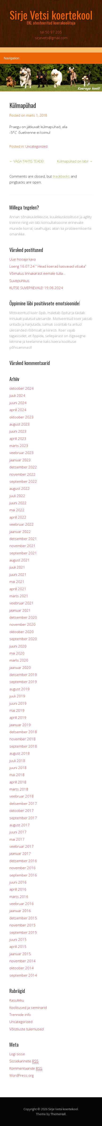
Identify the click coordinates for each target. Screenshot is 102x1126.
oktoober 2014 (21, 968)
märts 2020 (18, 660)
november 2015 (22, 925)
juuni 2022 (18, 502)
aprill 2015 (17, 946)
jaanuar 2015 (20, 953)
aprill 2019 (17, 717)
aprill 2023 (17, 438)
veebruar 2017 (21, 846)
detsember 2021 (23, 538)
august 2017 (19, 825)
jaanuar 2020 (20, 667)
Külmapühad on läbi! (75, 161)
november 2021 (22, 545)
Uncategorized (36, 146)
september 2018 (23, 746)
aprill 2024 (17, 409)
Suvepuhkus (19, 280)
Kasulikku (16, 1000)
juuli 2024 (17, 395)
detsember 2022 (23, 467)
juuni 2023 (18, 431)
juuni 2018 (18, 767)
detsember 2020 (23, 617)
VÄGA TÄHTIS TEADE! (26, 161)
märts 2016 (18, 896)
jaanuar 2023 (20, 460)
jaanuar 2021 (20, 610)
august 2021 (19, 560)
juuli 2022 (17, 495)
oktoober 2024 (21, 388)
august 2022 (19, 488)
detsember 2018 (23, 731)
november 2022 (22, 474)
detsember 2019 (23, 674)
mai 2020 (16, 653)
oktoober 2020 (21, 631)
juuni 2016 (18, 882)
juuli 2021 (17, 567)
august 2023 (19, 424)
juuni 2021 (18, 574)
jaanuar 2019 (20, 724)
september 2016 (23, 875)
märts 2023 (18, 445)
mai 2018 (16, 774)
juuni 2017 (18, 832)
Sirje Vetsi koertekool (63, 1109)
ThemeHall (58, 1114)
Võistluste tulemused (26, 1029)
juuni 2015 (18, 939)
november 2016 (22, 867)
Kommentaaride (25, 1068)
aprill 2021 (17, 588)
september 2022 (23, 481)
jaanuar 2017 (20, 853)
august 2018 (19, 753)
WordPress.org (21, 1075)
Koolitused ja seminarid (28, 1007)
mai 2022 (16, 510)
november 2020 (22, 624)
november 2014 (22, 960)
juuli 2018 (17, 760)
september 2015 (23, 932)
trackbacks (61, 176)
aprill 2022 (17, 517)
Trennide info (20, 1014)
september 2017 (23, 817)
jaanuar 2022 (20, 531)
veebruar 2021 (21, 603)
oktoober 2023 (21, 417)
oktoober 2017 (21, 810)
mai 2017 (16, 839)
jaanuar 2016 (20, 910)
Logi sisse (17, 1054)
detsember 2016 (23, 860)
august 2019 (19, 689)
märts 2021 (18, 596)
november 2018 (22, 739)
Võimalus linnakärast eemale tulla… (37, 273)
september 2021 (23, 553)
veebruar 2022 (21, 524)
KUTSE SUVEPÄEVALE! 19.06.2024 (36, 287)
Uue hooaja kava (22, 259)
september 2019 (23, 681)
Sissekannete (24, 1061)
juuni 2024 (18, 402)
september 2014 (23, 975)
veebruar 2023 (21, 452)
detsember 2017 (23, 803)
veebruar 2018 (21, 796)
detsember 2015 (23, 918)
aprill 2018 (17, 782)
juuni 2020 (18, 646)
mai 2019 (16, 710)
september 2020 (23, 638)
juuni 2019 (18, 703)
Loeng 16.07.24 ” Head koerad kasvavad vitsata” (47, 266)
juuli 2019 (17, 696)
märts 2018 (18, 789)
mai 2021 (16, 581)
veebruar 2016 (21, 903)
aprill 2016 (17, 889)
